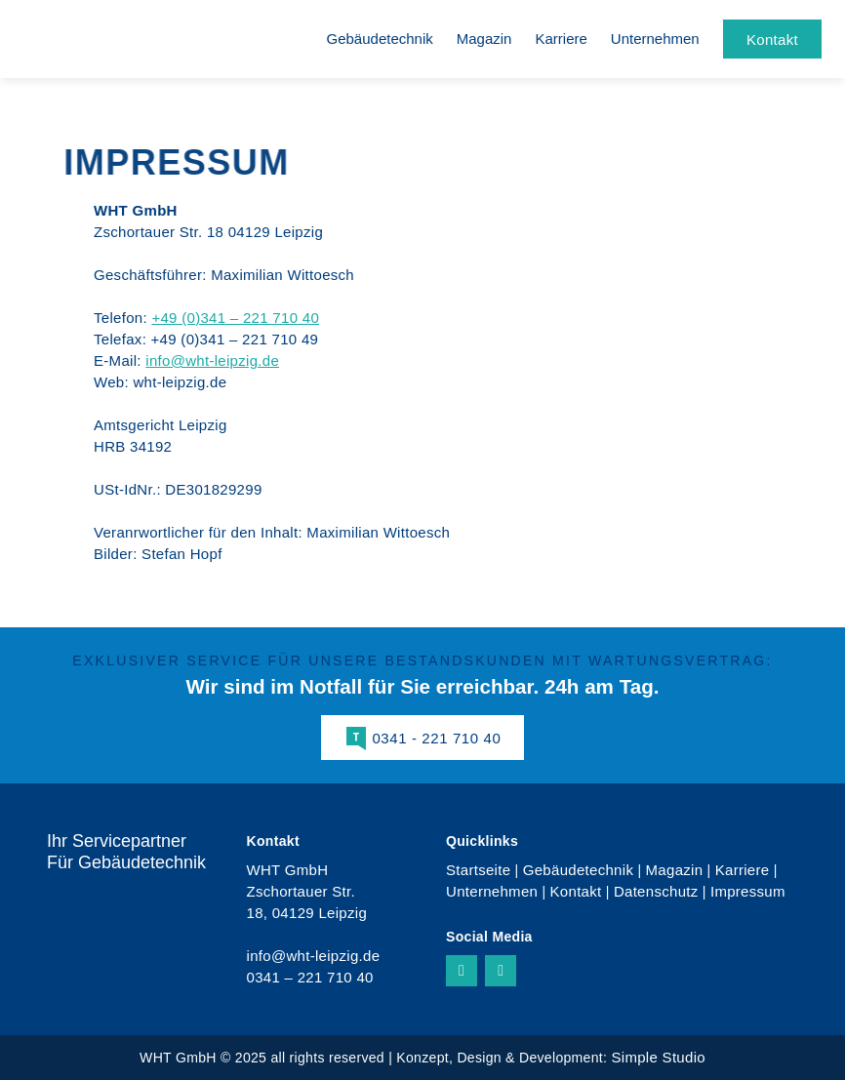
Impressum (747, 891)
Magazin (484, 38)
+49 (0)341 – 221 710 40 (235, 317)
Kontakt (576, 891)
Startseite (478, 869)
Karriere (560, 38)
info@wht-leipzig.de (212, 360)
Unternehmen (655, 38)
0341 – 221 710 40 (310, 977)
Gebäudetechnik (380, 38)
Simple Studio (657, 1057)
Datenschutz (656, 891)
